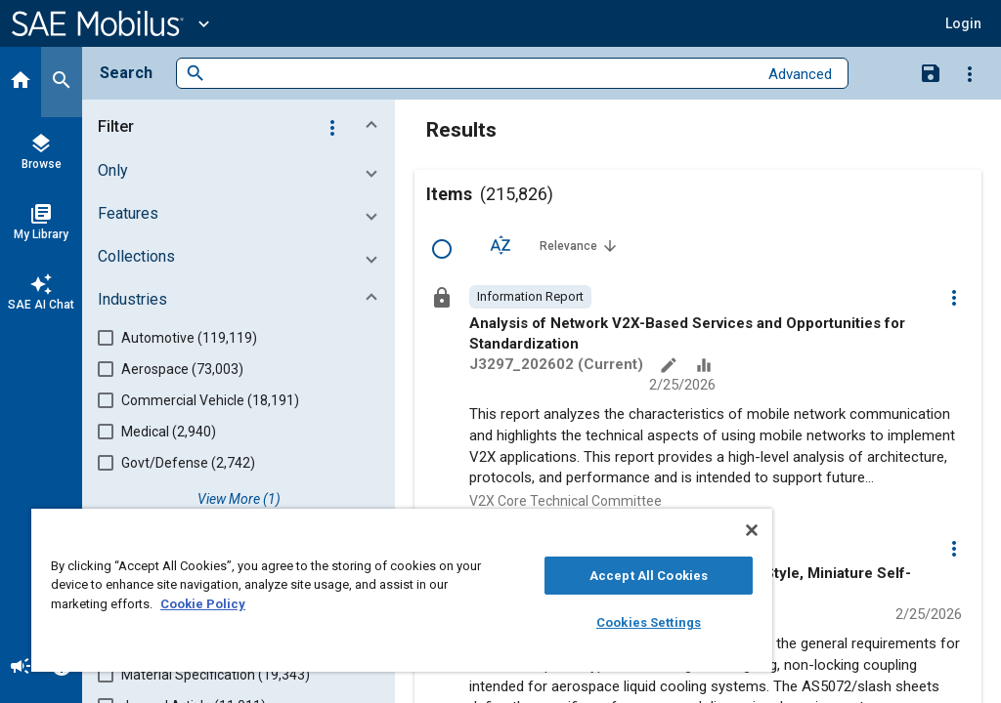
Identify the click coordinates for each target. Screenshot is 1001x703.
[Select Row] (441, 249)
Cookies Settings (648, 622)
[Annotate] (670, 367)
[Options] (969, 73)
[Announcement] (20, 668)
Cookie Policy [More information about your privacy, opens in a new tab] (202, 604)
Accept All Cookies (648, 575)
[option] (530, 297)
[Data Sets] (706, 367)
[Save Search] (930, 72)
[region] (401, 590)
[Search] (61, 82)
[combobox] (481, 73)
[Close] (752, 530)
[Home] (20, 82)
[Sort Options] (500, 245)
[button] (963, 23)
